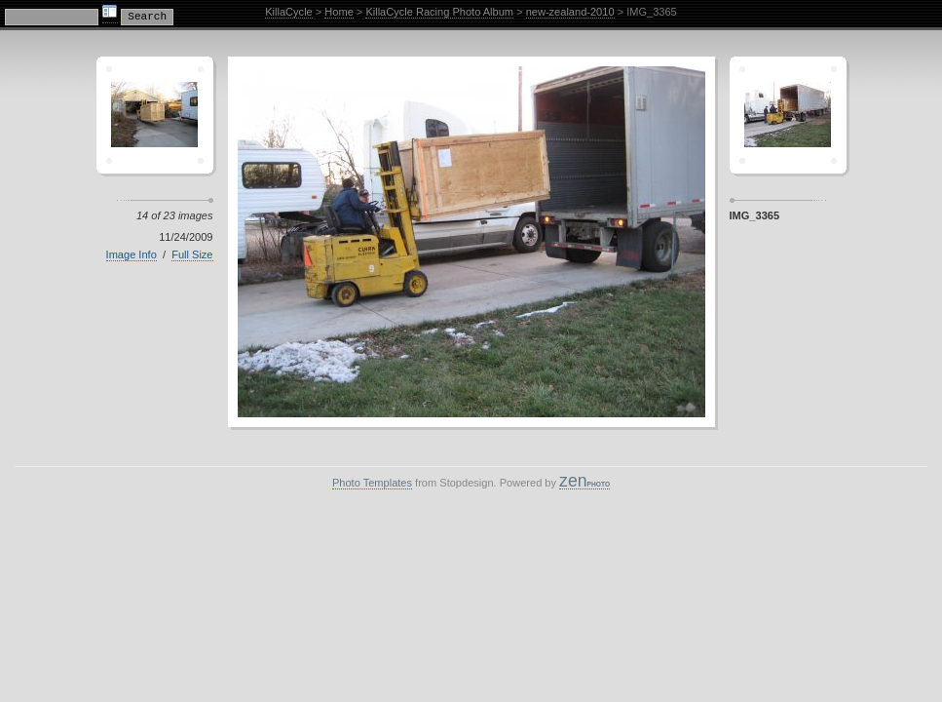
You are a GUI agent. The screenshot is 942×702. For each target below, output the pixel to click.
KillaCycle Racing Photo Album (439, 12)
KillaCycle (289, 12)
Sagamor (788, 115)
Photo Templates (372, 482)
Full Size (191, 254)
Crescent (154, 115)
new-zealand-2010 (570, 12)
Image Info (131, 254)
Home (338, 12)
